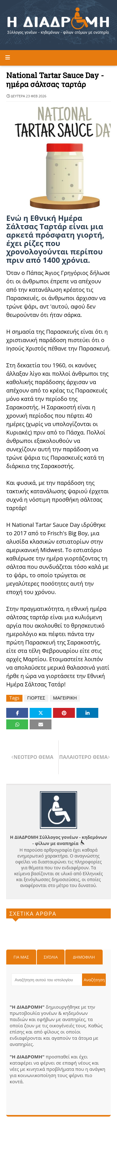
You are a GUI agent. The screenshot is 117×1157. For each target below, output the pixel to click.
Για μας (21, 957)
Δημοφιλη (84, 957)
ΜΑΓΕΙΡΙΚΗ (65, 698)
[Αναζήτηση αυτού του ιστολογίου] (46, 979)
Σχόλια (51, 957)
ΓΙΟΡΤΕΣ (36, 698)
